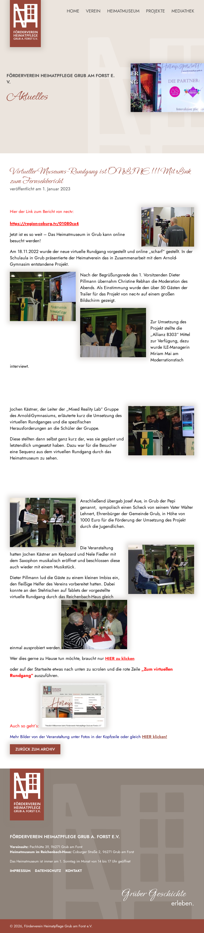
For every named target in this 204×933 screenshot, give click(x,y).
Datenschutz (48, 870)
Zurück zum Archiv (35, 749)
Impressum (20, 870)
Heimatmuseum (123, 11)
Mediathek (183, 11)
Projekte (155, 11)
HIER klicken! (154, 737)
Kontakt (73, 870)
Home (73, 11)
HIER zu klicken (119, 658)
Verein (93, 11)
